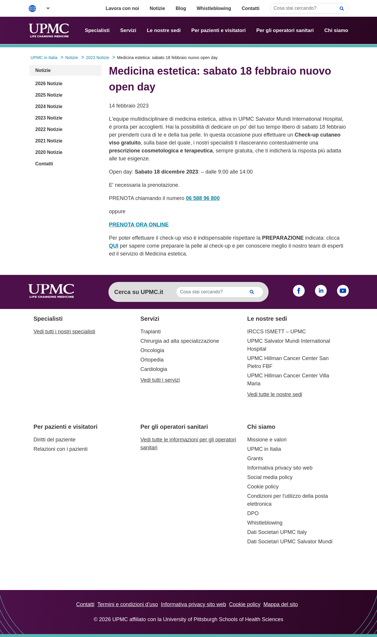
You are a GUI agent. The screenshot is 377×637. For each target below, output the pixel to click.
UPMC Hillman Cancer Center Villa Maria (288, 379)
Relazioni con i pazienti (60, 449)
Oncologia (152, 350)
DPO (253, 513)
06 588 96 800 (203, 198)
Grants (255, 458)
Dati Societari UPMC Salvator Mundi (289, 541)
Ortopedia (152, 360)
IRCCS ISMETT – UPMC (276, 332)
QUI (113, 246)
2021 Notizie (48, 140)
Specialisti (97, 30)
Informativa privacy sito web (279, 468)
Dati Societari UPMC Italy (277, 532)
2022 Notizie (48, 129)
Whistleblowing (214, 8)
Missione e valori (266, 440)
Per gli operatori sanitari (285, 30)
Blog (181, 8)
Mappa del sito (281, 604)
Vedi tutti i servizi (160, 380)
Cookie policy (263, 487)
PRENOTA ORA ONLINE (139, 225)
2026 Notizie (48, 83)
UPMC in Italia (264, 449)
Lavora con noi (122, 8)
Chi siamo (336, 30)
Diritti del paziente (54, 440)
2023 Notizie (48, 117)
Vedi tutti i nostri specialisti (64, 332)
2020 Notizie (48, 152)
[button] (44, 8)
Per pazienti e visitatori (218, 30)
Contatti (250, 8)
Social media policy (269, 477)
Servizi (128, 30)
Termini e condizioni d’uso (127, 604)
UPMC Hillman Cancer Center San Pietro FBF (288, 362)
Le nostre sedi (164, 30)
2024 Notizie (48, 106)
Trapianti (150, 332)
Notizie (157, 8)
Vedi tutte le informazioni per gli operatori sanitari (188, 444)
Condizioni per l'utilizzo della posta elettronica (287, 500)
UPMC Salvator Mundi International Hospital (288, 345)
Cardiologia (153, 369)
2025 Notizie (48, 95)
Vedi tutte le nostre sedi (274, 394)
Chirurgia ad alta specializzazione (179, 341)
